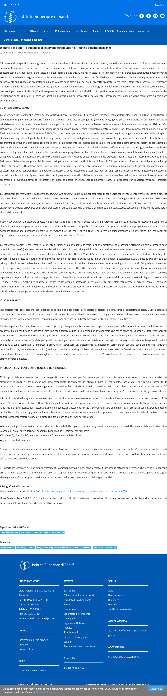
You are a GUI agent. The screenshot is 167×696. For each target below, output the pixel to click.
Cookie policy (26, 649)
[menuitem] (10, 31)
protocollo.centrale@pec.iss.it (40, 618)
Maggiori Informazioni (47, 692)
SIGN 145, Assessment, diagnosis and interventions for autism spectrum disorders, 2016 (78, 491)
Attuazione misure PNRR (32, 670)
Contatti (23, 644)
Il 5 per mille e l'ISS (74, 668)
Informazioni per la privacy (33, 640)
